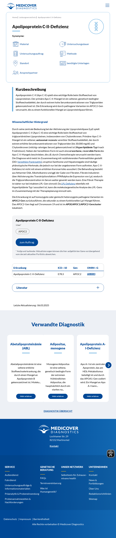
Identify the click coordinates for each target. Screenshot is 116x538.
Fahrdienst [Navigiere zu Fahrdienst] (10, 480)
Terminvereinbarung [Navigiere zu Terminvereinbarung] (50, 483)
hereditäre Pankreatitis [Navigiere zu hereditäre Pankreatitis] (30, 161)
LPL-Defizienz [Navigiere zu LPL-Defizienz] (68, 183)
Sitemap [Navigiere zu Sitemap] (93, 498)
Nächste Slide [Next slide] (108, 365)
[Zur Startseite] (21, 6)
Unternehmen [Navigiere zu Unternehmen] (98, 466)
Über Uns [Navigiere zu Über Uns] (94, 488)
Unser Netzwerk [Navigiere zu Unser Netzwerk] (72, 466)
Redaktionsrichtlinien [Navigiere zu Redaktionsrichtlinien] (100, 493)
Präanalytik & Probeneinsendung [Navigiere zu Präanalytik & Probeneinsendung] (22, 493)
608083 (91, 274)
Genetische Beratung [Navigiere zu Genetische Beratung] (47, 468)
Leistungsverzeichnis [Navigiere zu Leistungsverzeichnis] (27, 17)
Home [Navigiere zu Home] (14, 17)
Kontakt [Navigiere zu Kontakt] (93, 474)
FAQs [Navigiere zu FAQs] (43, 477)
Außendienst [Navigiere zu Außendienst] (11, 474)
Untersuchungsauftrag (31, 53)
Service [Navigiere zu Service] (10, 466)
